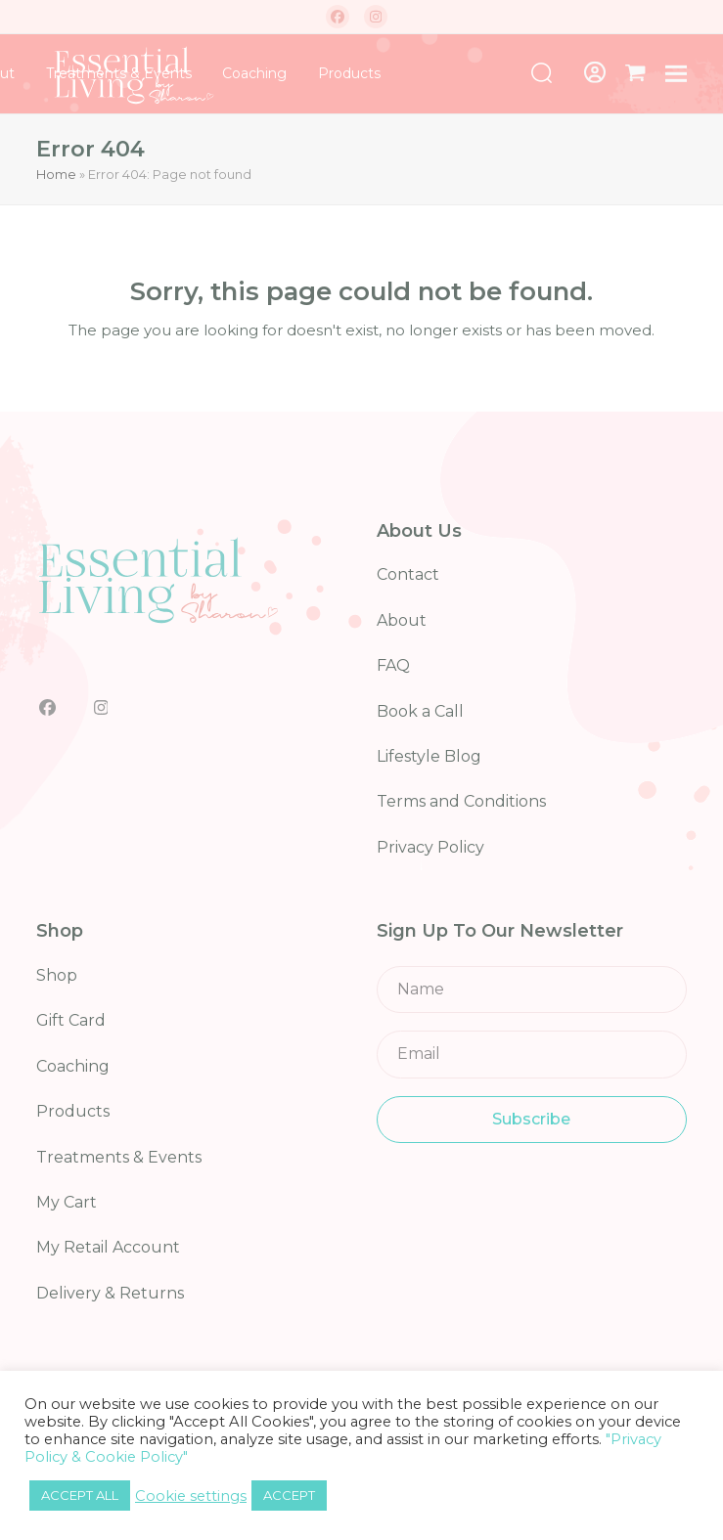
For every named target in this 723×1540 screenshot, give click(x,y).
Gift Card (71, 1020)
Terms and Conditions (461, 801)
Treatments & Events (119, 1157)
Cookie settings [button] (191, 1496)
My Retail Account (108, 1247)
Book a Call (420, 711)
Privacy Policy (430, 847)
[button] (635, 73)
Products (73, 1111)
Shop (56, 975)
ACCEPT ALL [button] (79, 1495)
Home (56, 174)
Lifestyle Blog (429, 756)
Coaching (73, 1066)
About (402, 620)
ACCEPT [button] (289, 1495)
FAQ (393, 665)
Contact (408, 574)
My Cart (66, 1202)
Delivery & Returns (110, 1293)
